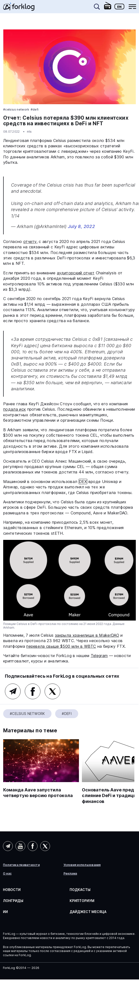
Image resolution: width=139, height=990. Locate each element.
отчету (30, 241)
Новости (12, 890)
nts (29, 131)
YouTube (20, 846)
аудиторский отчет (75, 272)
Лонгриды (13, 901)
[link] (19, 8)
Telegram (99, 655)
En (119, 7)
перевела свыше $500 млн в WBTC (61, 646)
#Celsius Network (16, 109)
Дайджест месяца (88, 912)
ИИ (5, 912)
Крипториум (82, 901)
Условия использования (82, 865)
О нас (7, 873)
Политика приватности (21, 865)
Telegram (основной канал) (13, 691)
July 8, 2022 (81, 226)
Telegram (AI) (8, 846)
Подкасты (80, 890)
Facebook (32, 691)
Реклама (70, 873)
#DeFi (35, 109)
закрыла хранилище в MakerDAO (87, 635)
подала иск (14, 409)
